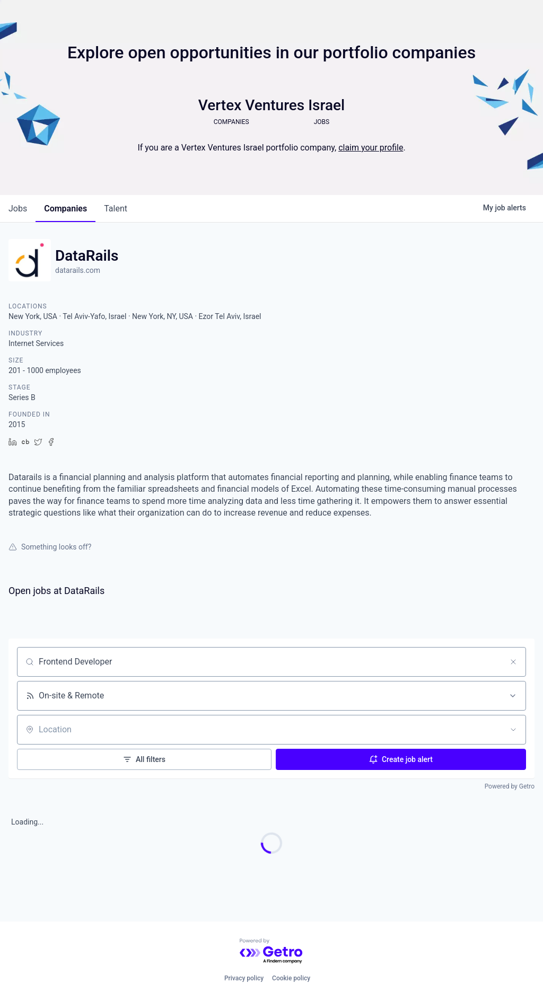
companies (65, 208)
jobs (17, 208)
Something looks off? (49, 547)
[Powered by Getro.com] (271, 951)
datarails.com (77, 270)
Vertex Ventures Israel (271, 105)
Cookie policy (291, 978)
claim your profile (370, 148)
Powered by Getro (510, 786)
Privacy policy (244, 978)
